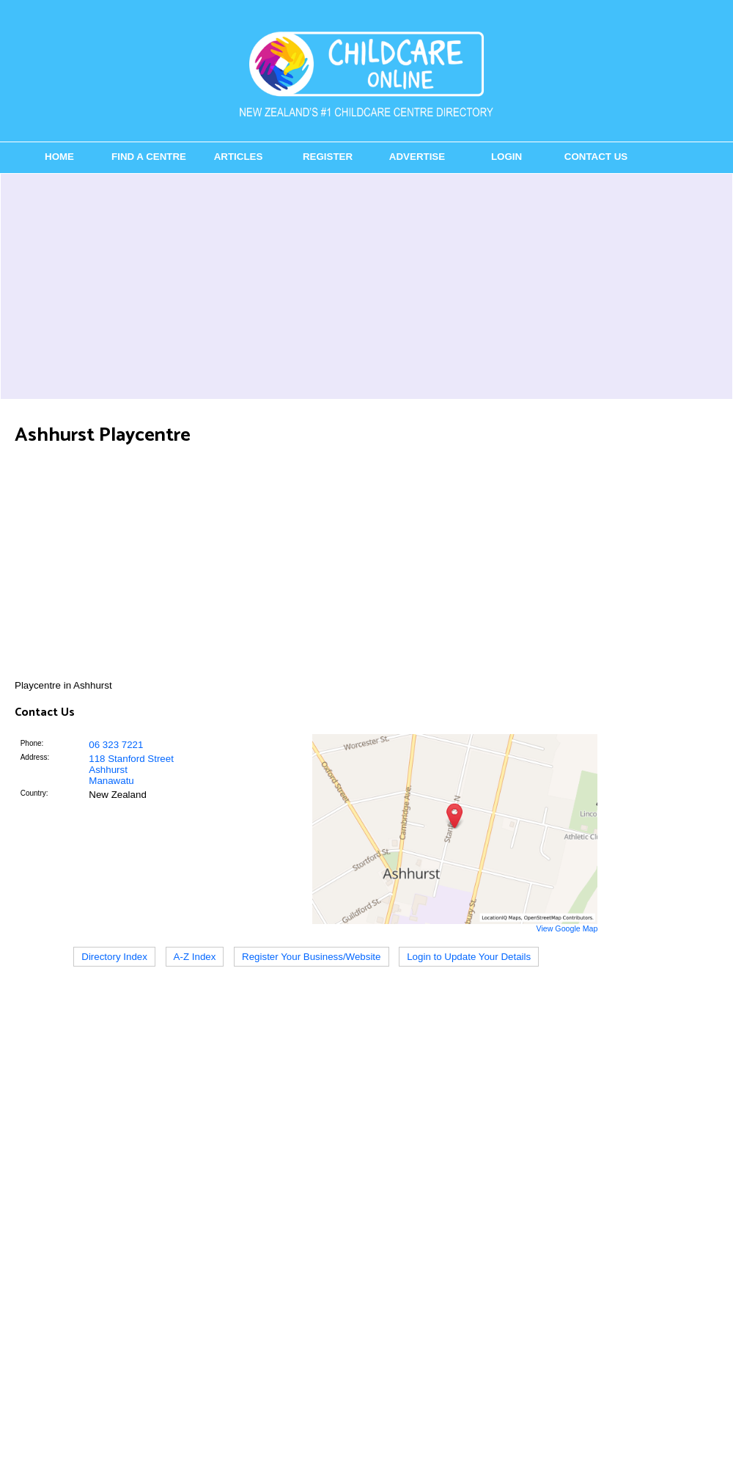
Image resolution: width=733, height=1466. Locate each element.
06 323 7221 (116, 744)
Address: (35, 757)
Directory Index (114, 956)
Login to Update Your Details (469, 956)
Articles (238, 156)
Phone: (32, 743)
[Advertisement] (366, 286)
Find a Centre (148, 156)
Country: (34, 793)
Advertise (417, 156)
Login (506, 156)
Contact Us (595, 156)
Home (59, 156)
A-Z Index (195, 956)
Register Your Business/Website (311, 956)
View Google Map (566, 928)
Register (328, 156)
